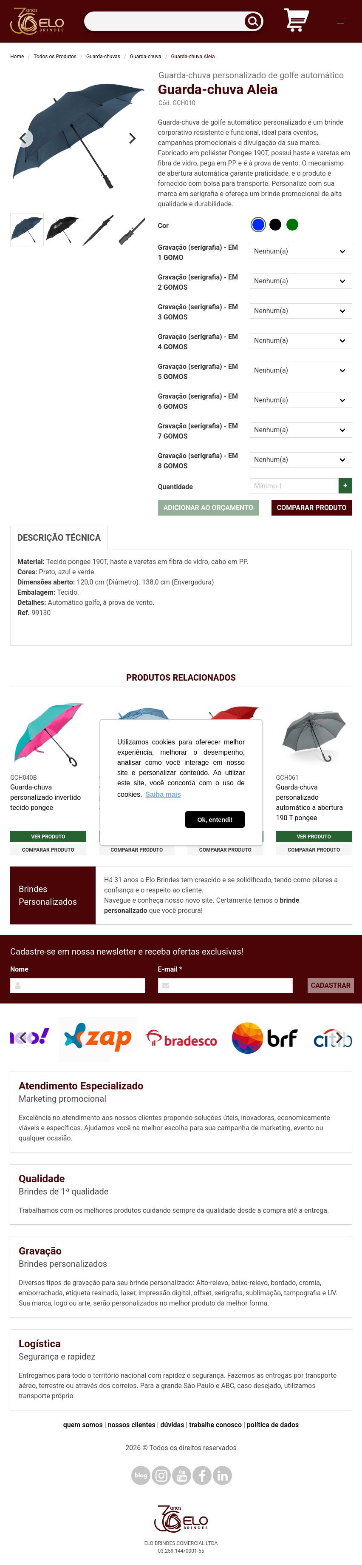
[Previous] (23, 138)
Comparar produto (312, 508)
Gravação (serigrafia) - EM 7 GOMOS (198, 431)
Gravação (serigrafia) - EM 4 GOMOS (198, 342)
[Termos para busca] (173, 21)
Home (17, 57)
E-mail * (170, 969)
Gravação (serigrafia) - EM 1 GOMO (198, 252)
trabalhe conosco (215, 1425)
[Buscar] (255, 21)
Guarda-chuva (145, 57)
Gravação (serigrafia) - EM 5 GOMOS (198, 371)
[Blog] (140, 1475)
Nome (19, 969)
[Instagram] (161, 1475)
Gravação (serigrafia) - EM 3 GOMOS (198, 312)
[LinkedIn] (222, 1475)
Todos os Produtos (55, 57)
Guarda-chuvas (103, 57)
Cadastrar (331, 985)
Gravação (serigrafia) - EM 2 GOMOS (198, 282)
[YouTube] (181, 1475)
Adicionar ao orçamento (208, 508)
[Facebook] (202, 1475)
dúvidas (172, 1425)
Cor (163, 226)
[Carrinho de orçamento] (296, 21)
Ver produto (48, 837)
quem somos (83, 1425)
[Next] (131, 138)
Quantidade (175, 487)
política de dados (273, 1425)
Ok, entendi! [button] (214, 819)
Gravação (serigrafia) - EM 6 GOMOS (198, 401)
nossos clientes (132, 1425)
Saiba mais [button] (163, 794)
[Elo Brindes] (37, 21)
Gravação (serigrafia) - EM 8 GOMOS (198, 461)
